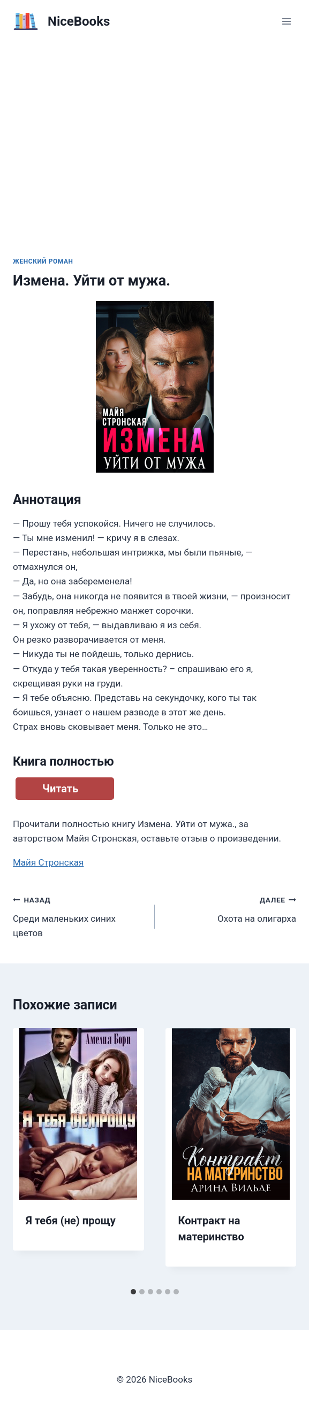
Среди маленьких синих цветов (79, 915)
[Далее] (277, 1155)
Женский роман (43, 261)
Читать (60, 788)
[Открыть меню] (286, 21)
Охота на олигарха (230, 908)
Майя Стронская (48, 862)
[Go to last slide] (32, 1155)
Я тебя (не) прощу (71, 1220)
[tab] (133, 1291)
